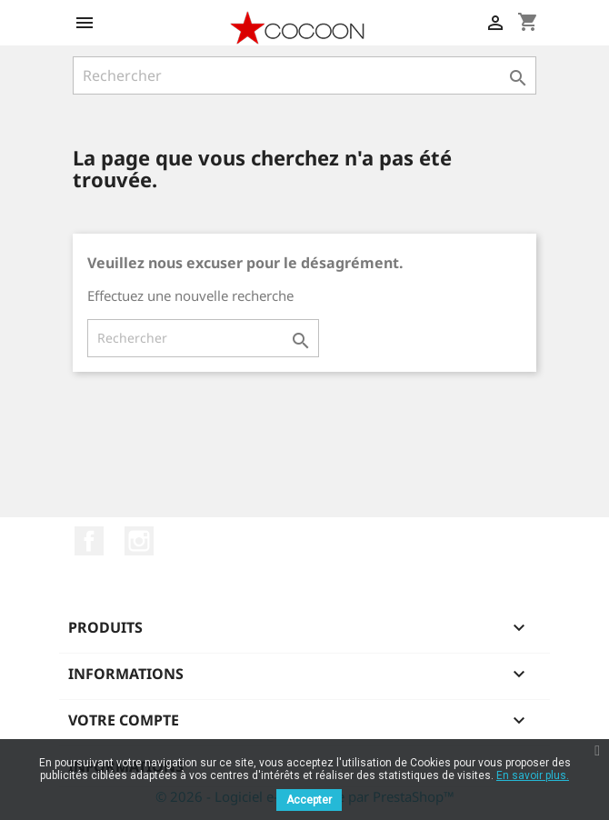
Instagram (139, 540)
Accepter (309, 800)
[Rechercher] (304, 75)
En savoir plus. (532, 775)
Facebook (89, 540)
